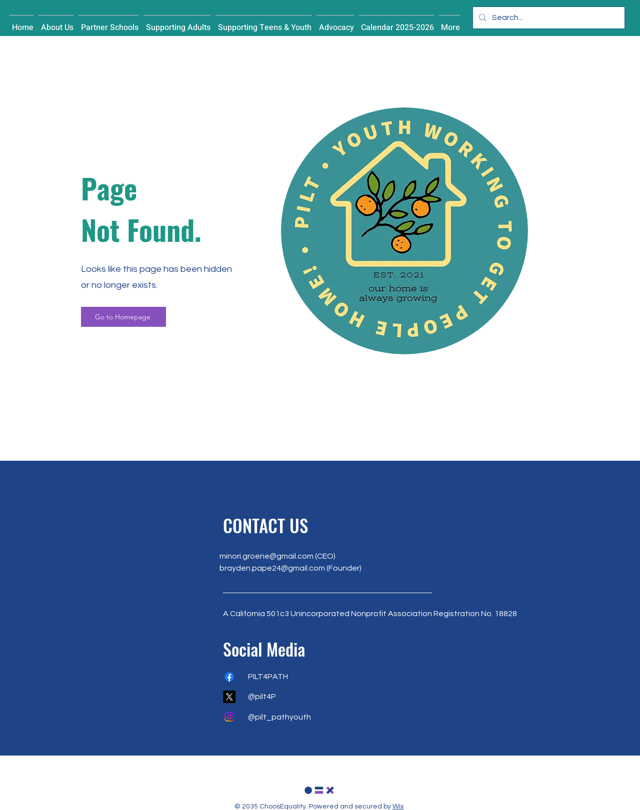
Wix (398, 806)
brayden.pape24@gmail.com (272, 568)
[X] (229, 697)
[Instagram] (229, 717)
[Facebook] (229, 677)
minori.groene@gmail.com (267, 556)
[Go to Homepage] (123, 317)
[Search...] (548, 17)
